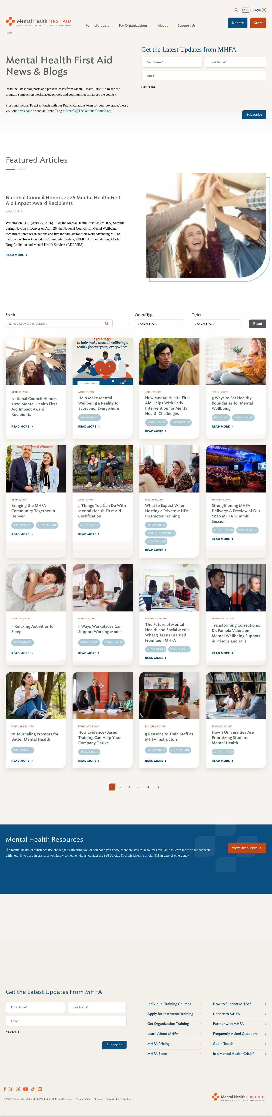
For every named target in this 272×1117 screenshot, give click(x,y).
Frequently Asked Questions (235, 1033)
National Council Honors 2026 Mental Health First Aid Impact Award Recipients (34, 406)
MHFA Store (157, 1053)
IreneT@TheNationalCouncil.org (88, 111)
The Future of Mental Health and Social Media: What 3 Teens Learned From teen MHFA (168, 632)
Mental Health (89, 417)
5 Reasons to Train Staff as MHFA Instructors (169, 737)
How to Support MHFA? (232, 1004)
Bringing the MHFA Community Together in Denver (33, 511)
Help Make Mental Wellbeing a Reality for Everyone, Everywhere (99, 403)
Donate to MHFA (226, 1014)
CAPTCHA (148, 87)
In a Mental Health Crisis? (233, 1053)
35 (149, 787)
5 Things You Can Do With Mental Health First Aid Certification (102, 511)
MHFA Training (47, 525)
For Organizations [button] (133, 25)
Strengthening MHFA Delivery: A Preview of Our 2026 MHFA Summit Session (236, 513)
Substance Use (180, 422)
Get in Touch (223, 1043)
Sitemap (98, 1099)
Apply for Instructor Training (170, 1014)
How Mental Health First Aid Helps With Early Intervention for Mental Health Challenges (167, 405)
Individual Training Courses (169, 1004)
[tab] (10, 169)
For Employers (156, 524)
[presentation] (170, 98)
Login (257, 10)
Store (258, 23)
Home (9, 33)
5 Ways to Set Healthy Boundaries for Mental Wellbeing (232, 403)
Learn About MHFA (162, 1033)
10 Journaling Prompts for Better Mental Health (34, 737)
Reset (257, 323)
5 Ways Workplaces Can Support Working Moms (100, 629)
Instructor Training (160, 533)
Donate (238, 23)
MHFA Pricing (158, 1043)
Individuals (221, 417)
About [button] (163, 25)
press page (25, 111)
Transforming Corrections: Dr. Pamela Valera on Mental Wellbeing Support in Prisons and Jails (236, 633)
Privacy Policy (83, 1099)
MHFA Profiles (156, 649)
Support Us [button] (187, 25)
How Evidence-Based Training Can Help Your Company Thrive (99, 738)
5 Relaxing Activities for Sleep (33, 629)
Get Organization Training (168, 1023)
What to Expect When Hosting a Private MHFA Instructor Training (167, 511)
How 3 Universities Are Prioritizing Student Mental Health (233, 738)
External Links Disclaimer (118, 1099)
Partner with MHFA (228, 1023)
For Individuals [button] (98, 25)
